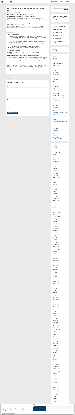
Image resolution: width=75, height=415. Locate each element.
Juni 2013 (55, 355)
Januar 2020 (55, 228)
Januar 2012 (55, 385)
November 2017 (56, 263)
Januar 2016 (55, 301)
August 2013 (55, 352)
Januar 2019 (55, 242)
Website (9, 108)
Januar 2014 (55, 343)
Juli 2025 (55, 156)
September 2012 (56, 371)
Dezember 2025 (56, 150)
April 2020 (55, 225)
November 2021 (56, 200)
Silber (54, 124)
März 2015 (55, 318)
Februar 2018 (55, 260)
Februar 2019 (55, 240)
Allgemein (10, 72)
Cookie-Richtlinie (4, 413)
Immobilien (55, 84)
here (65, 17)
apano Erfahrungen (16, 72)
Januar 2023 (55, 184)
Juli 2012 (54, 375)
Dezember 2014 (56, 324)
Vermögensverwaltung (57, 132)
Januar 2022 (55, 196)
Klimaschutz (55, 88)
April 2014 (55, 338)
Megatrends (55, 107)
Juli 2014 (54, 332)
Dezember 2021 (56, 198)
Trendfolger (55, 128)
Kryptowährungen (23, 72)
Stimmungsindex (53, 1)
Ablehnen (53, 408)
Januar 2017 (55, 279)
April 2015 (55, 316)
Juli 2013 (54, 354)
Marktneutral (55, 103)
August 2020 (55, 217)
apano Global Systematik (58, 63)
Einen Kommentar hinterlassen (38, 72)
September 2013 (56, 350)
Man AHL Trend (56, 93)
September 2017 (56, 267)
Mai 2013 (55, 357)
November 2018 (56, 246)
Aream (54, 70)
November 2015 (56, 304)
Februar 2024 (55, 173)
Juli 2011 (54, 396)
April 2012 (55, 380)
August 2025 (55, 154)
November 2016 (56, 283)
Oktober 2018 (55, 248)
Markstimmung (56, 101)
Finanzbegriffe (56, 79)
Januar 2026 (55, 149)
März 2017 (55, 276)
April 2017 (55, 274)
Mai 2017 (55, 272)
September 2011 (56, 392)
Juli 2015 (54, 311)
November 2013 (56, 347)
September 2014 (56, 329)
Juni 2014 (55, 334)
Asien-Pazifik (55, 72)
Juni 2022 (55, 191)
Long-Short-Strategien (57, 91)
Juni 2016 (55, 292)
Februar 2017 (55, 278)
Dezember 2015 (56, 302)
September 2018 (56, 249)
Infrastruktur (55, 86)
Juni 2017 (55, 271)
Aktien (54, 56)
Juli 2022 (55, 189)
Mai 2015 (55, 315)
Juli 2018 (54, 253)
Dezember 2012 (56, 366)
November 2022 (56, 186)
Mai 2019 (55, 237)
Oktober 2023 (56, 179)
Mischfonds (55, 109)
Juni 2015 (55, 313)
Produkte (29, 72)
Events (54, 77)
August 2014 (55, 331)
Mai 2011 (55, 400)
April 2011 (55, 401)
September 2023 (56, 180)
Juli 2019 (54, 235)
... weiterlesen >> (56, 19)
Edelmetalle (55, 75)
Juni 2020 (55, 221)
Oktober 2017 (55, 265)
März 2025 (55, 159)
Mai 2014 (55, 336)
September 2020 (56, 216)
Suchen (54, 7)
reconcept (55, 117)
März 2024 (55, 172)
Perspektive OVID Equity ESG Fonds (60, 112)
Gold (54, 81)
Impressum (13, 413)
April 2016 (55, 295)
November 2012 (56, 368)
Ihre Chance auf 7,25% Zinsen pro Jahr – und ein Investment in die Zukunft (59, 41)
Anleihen (55, 60)
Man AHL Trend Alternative (58, 95)
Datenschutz (9, 413)
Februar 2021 (55, 209)
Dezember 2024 (56, 161)
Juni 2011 (55, 398)
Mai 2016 (55, 293)
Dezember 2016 (56, 281)
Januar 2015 (55, 322)
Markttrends (55, 105)
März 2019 (55, 239)
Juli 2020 (55, 219)
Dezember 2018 (56, 244)
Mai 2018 (55, 255)
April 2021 (55, 205)
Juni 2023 (55, 182)
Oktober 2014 (55, 327)
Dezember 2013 (56, 345)
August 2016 (55, 288)
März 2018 (55, 258)
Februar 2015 (55, 320)
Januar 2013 (55, 364)
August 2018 (55, 251)
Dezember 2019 (56, 230)
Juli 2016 (54, 290)
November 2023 (56, 177)
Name (8, 99)
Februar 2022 (55, 195)
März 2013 (55, 361)
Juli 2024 (55, 166)
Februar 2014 (55, 341)
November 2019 (56, 232)
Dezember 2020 (56, 212)
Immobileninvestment (57, 83)
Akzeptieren (39, 408)
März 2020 (55, 226)
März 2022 (55, 193)
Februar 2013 (55, 362)
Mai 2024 (55, 170)
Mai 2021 (55, 203)
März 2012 (55, 382)
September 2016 (56, 286)
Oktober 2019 (55, 233)
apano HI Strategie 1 (57, 65)
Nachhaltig (55, 110)
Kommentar (10, 86)
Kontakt (61, 1)
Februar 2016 (55, 299)
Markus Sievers (17, 12)
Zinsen (54, 135)
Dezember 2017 (56, 262)
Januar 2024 (55, 175)
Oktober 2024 (56, 163)
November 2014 (56, 325)
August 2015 (55, 309)
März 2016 (55, 297)
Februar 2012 (55, 384)
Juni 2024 (55, 168)
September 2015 (56, 308)
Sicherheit (55, 123)
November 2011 (56, 389)
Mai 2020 (55, 223)
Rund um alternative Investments (60, 121)
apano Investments (57, 67)
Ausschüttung (56, 74)
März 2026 (55, 147)
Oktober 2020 (56, 214)
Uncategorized (56, 130)
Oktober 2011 (55, 391)
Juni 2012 (55, 377)
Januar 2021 (55, 210)
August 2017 (55, 269)
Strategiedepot (56, 126)
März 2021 (55, 207)
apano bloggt (6, 2)
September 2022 (56, 187)
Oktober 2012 (56, 370)
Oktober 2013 (55, 348)
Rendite (54, 119)
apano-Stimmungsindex (58, 68)
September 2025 (56, 152)
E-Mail (9, 103)
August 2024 (55, 164)
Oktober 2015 (55, 306)
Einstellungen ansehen (67, 408)
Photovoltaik (55, 114)
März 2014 (55, 339)
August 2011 (55, 394)
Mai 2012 (55, 378)
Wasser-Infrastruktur (57, 133)
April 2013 (55, 359)
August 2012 (55, 373)
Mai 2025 (55, 157)
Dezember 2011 (56, 387)
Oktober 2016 (55, 285)
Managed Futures (56, 100)
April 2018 (55, 256)
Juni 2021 (55, 202)
